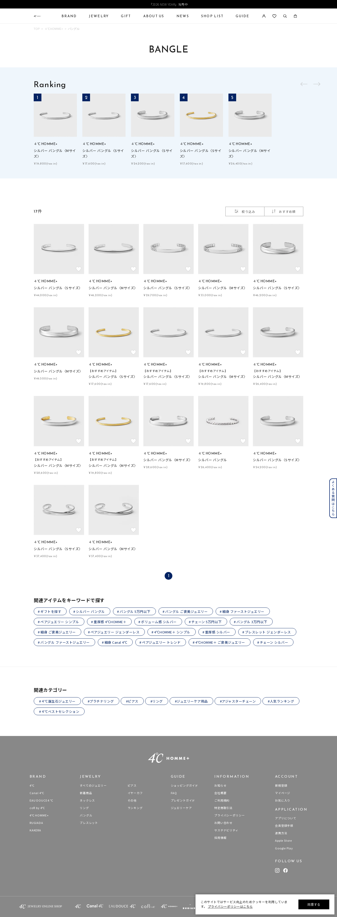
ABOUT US (153, 16)
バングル (74, 28)
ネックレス (87, 800)
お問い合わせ (223, 822)
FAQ (174, 792)
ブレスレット (89, 822)
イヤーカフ (135, 792)
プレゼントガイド (183, 800)
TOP (37, 28)
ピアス (132, 785)
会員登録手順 (284, 825)
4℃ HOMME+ (39, 815)
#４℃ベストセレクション (59, 711)
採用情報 (220, 837)
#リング (156, 701)
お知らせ (220, 785)
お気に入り (282, 800)
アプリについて (285, 818)
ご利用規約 (221, 800)
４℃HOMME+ (54, 28)
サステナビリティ (226, 830)
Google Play (284, 848)
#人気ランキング (281, 701)
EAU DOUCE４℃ (41, 800)
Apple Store (283, 840)
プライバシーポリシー (229, 815)
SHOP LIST (212, 16)
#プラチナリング (101, 701)
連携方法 (281, 832)
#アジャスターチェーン (238, 701)
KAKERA (35, 830)
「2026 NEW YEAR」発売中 (168, 4)
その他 (132, 800)
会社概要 (220, 792)
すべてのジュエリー (93, 785)
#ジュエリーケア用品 (191, 701)
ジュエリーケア (181, 807)
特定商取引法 (223, 807)
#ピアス (132, 701)
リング (84, 807)
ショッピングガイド (184, 785)
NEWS (182, 16)
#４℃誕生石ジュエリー (57, 701)
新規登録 (281, 785)
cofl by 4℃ (37, 807)
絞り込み (245, 211)
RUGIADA (36, 822)
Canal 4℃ (37, 792)
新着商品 (86, 792)
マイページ (282, 792)
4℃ (32, 785)
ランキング (135, 807)
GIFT (126, 16)
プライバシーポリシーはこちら (230, 906)
